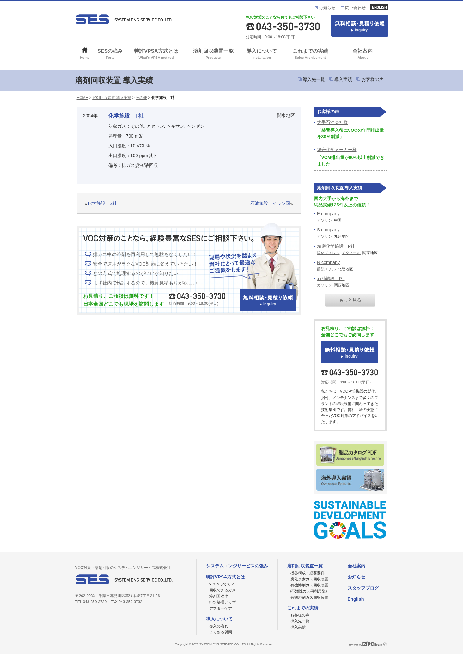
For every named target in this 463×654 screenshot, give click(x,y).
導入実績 (343, 79)
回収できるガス (222, 590)
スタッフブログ (363, 587)
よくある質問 (220, 632)
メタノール (351, 253)
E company (328, 213)
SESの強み (110, 54)
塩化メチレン (328, 253)
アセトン (155, 126)
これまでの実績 (310, 54)
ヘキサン (175, 126)
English (356, 599)
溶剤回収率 (218, 596)
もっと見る (350, 300)
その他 (141, 97)
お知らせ (327, 7)
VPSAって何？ (222, 584)
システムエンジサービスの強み (237, 565)
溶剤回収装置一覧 (213, 54)
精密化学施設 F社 (336, 246)
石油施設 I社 (331, 278)
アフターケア (220, 608)
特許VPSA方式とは (156, 54)
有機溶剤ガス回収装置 (309, 597)
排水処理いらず (222, 602)
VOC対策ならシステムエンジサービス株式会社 (124, 19)
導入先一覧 (314, 79)
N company (328, 262)
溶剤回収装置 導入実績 (111, 97)
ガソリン (324, 220)
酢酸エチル (326, 269)
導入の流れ (218, 626)
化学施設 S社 (102, 203)
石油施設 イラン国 (270, 203)
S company (328, 229)
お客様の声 (373, 79)
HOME (82, 97)
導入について (262, 54)
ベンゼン (195, 126)
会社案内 (362, 54)
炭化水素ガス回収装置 (309, 579)
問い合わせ (355, 7)
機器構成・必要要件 (307, 573)
